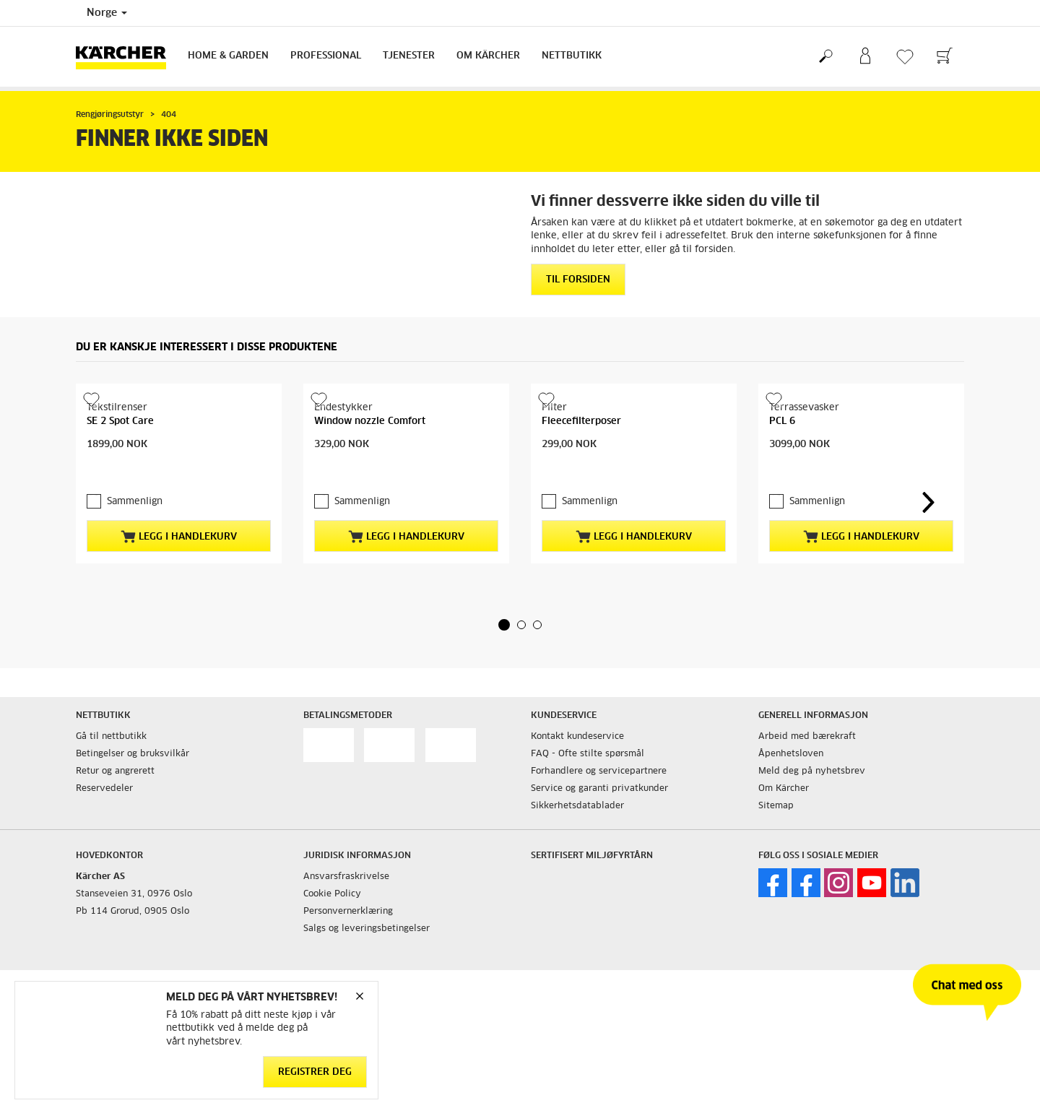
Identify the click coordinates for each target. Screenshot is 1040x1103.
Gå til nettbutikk (111, 736)
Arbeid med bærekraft (807, 736)
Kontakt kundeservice (577, 736)
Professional (325, 56)
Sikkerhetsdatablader (577, 806)
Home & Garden (228, 56)
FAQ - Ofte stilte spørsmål (587, 754)
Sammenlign (134, 501)
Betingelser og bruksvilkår (132, 754)
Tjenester (409, 56)
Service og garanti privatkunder (599, 788)
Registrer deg (315, 1072)
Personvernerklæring (348, 911)
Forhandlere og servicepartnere (599, 771)
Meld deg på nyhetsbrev (811, 771)
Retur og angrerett (115, 771)
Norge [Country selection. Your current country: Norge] (107, 13)
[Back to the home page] (126, 56)
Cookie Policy (332, 894)
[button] (504, 625)
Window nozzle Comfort (369, 421)
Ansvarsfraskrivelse (346, 877)
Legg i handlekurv (179, 536)
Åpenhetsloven (790, 754)
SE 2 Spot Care (120, 421)
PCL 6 (782, 421)
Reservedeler (104, 788)
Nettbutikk (572, 56)
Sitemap (776, 806)
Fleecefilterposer (581, 421)
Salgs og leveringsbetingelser (366, 929)
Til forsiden (578, 280)
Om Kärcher (488, 56)
